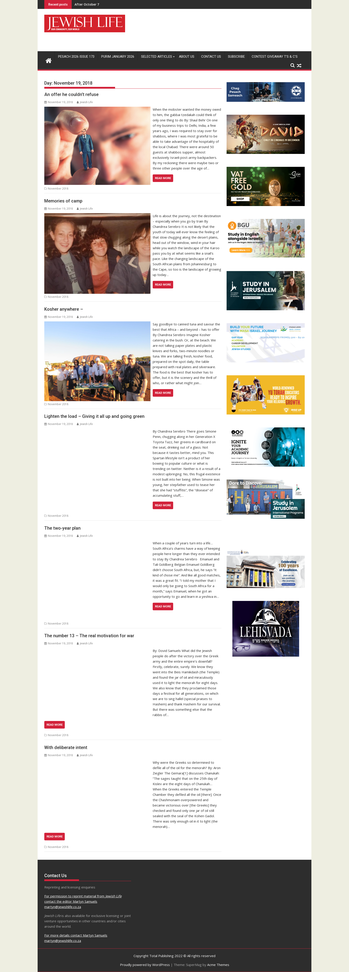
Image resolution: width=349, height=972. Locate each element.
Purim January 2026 (117, 57)
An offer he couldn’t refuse (71, 94)
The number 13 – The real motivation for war (89, 635)
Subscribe (236, 57)
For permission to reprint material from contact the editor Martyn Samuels (83, 901)
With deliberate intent (65, 747)
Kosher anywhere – (63, 309)
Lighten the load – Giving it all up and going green (94, 416)
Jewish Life (85, 102)
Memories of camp (63, 201)
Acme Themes (218, 964)
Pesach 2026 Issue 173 (76, 57)
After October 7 (87, 4)
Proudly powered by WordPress (145, 964)
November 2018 (58, 188)
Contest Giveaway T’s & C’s (275, 57)
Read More (163, 178)
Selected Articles (156, 57)
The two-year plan (62, 528)
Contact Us (211, 57)
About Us (186, 57)
